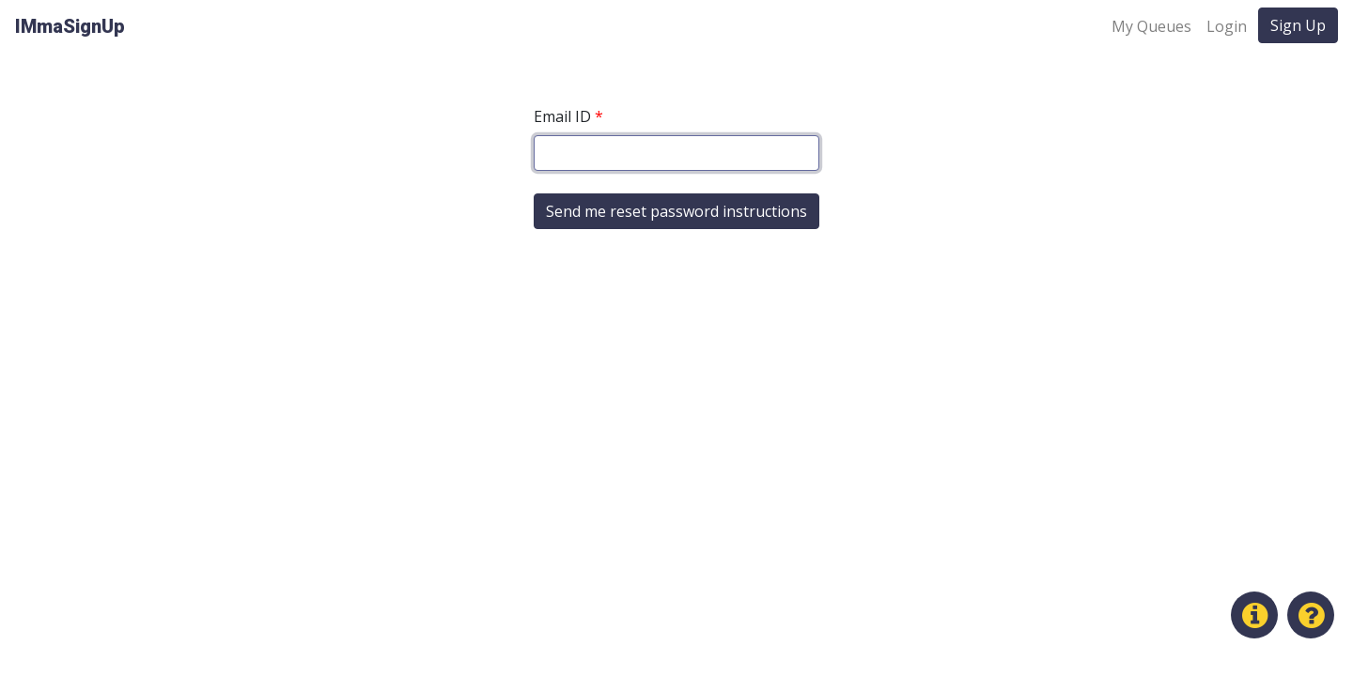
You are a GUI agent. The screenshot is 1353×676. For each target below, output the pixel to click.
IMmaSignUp (70, 26)
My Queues (1151, 26)
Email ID (568, 116)
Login (1226, 26)
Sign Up (1298, 25)
